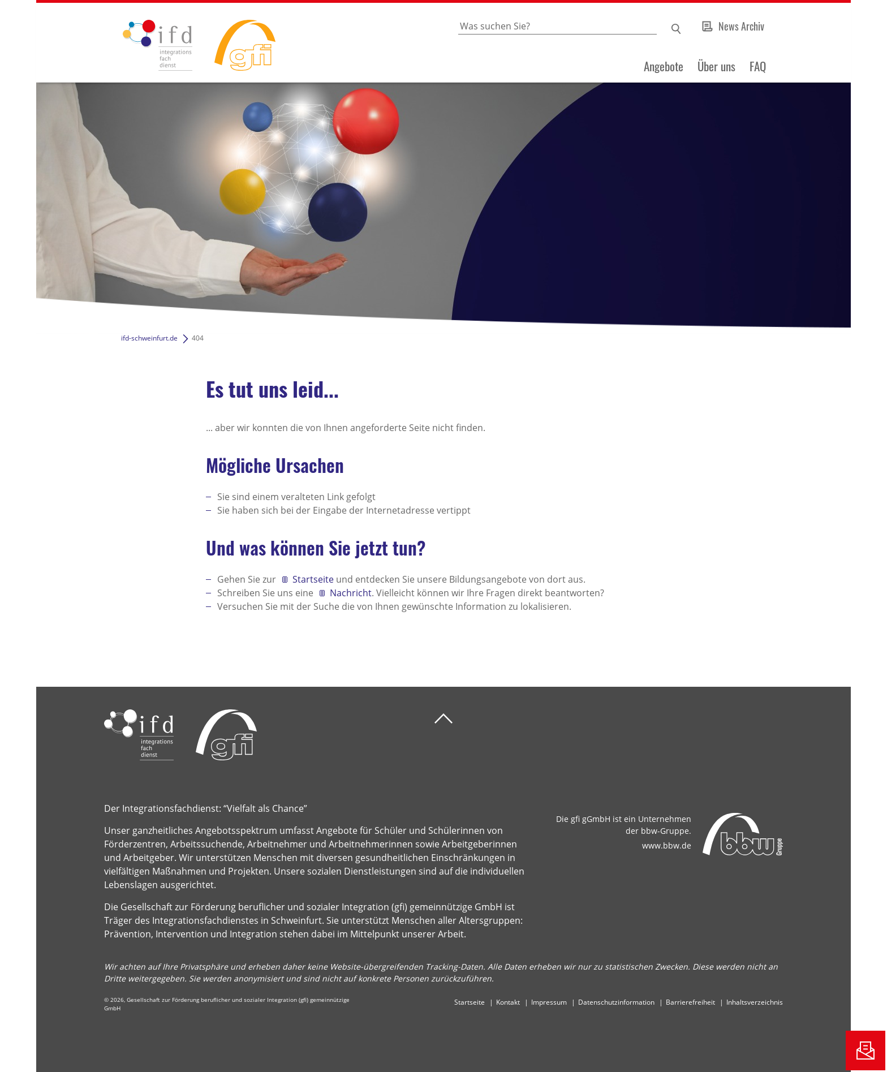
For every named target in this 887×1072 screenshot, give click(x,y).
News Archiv (741, 26)
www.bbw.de (666, 845)
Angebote (663, 66)
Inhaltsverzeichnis (754, 1002)
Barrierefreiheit (690, 1002)
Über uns (716, 66)
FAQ (758, 66)
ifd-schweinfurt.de (149, 338)
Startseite (313, 579)
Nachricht (351, 593)
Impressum (549, 1002)
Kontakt (508, 1002)
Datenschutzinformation (616, 1002)
